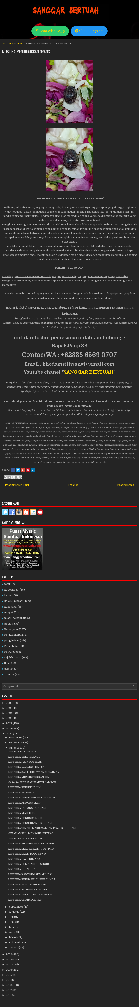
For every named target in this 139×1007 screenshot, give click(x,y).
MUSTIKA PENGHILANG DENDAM (30, 823)
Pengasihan (11, 634)
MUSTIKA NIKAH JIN (22, 869)
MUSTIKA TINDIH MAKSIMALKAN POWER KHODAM (42, 828)
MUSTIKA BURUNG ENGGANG (27, 889)
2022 (9, 723)
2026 (9, 702)
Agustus (14, 911)
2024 (9, 713)
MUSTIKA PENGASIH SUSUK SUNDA (31, 879)
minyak (8, 612)
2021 (9, 728)
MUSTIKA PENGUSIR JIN (24, 787)
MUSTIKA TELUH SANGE (24, 756)
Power (20, 43)
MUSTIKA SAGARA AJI (22, 792)
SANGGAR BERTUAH (88, 372)
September (16, 906)
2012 (9, 990)
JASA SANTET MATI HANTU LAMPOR (32, 782)
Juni (12, 921)
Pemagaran (11, 629)
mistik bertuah (13, 618)
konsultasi (10, 606)
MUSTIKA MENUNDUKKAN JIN (28, 777)
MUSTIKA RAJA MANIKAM (25, 761)
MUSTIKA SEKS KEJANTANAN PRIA (31, 848)
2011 (9, 995)
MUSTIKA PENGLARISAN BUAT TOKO (32, 797)
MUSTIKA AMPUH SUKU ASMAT (29, 884)
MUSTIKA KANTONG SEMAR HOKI (30, 874)
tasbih (8, 668)
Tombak (9, 674)
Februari (15, 942)
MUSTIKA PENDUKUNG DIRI (26, 818)
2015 (9, 974)
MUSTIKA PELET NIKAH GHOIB (28, 863)
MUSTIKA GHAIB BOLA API (25, 899)
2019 (9, 954)
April (12, 932)
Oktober (14, 747)
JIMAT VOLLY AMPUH (22, 751)
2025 (9, 708)
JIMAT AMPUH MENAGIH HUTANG (30, 833)
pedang (9, 623)
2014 (9, 979)
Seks (7, 663)
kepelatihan (11, 589)
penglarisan (11, 640)
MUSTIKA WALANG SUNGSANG (28, 767)
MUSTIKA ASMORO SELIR (24, 802)
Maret (13, 937)
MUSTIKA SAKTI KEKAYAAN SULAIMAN (33, 772)
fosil (7, 584)
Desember (16, 737)
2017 (9, 964)
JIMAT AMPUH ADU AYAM (25, 838)
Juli (11, 916)
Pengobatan (11, 646)
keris (7, 595)
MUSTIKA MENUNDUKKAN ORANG (26, 51)
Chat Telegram (89, 31)
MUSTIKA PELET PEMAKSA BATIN (30, 894)
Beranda (8, 43)
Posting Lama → (127, 484)
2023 (9, 718)
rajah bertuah (12, 657)
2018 (9, 959)
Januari (14, 947)
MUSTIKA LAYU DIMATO (24, 858)
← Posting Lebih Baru (15, 484)
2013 (9, 985)
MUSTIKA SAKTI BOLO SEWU (27, 853)
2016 (9, 969)
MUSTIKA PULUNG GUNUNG (27, 807)
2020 (9, 733)
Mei (11, 927)
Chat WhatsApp (50, 31)
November (16, 742)
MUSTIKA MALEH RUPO (23, 812)
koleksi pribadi (13, 601)
